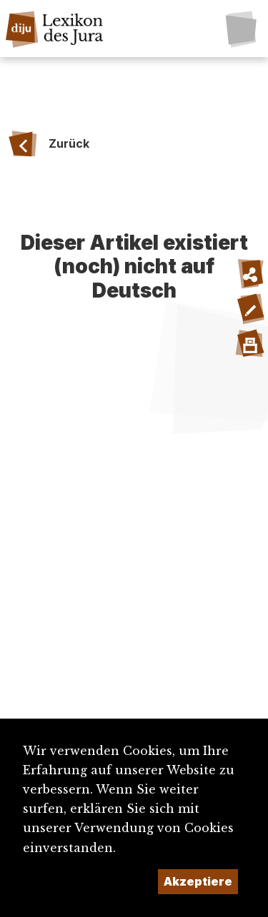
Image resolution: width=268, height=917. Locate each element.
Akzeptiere (198, 881)
